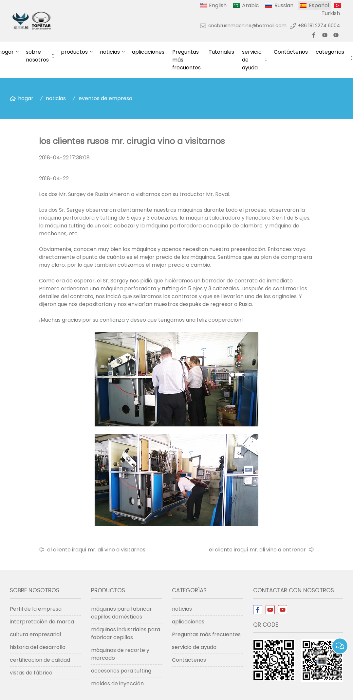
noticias (110, 52)
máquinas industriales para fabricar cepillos (125, 633)
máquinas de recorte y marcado (120, 654)
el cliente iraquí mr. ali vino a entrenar (257, 549)
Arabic (250, 5)
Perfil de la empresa (36, 609)
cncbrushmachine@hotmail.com (247, 25)
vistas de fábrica (31, 672)
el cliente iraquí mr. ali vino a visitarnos (96, 549)
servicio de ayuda (252, 59)
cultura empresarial (35, 634)
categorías (330, 52)
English (218, 5)
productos (74, 52)
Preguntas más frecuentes (186, 59)
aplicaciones (148, 52)
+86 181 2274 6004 (319, 25)
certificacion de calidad (40, 660)
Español (319, 5)
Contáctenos (291, 52)
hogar (25, 98)
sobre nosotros (37, 55)
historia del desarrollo (37, 647)
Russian (283, 5)
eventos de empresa (105, 98)
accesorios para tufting (121, 670)
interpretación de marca (42, 621)
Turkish (331, 13)
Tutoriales (221, 52)
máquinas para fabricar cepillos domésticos (121, 612)
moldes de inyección (117, 683)
